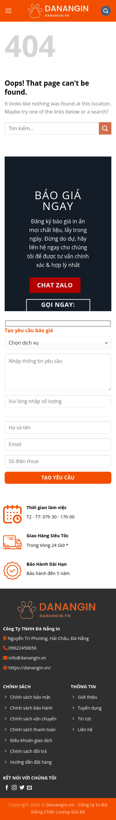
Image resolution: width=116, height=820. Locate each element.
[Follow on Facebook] (6, 788)
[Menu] (8, 10)
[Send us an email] (29, 788)
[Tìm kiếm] (106, 11)
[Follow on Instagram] (14, 788)
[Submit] (105, 128)
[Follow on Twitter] (21, 788)
